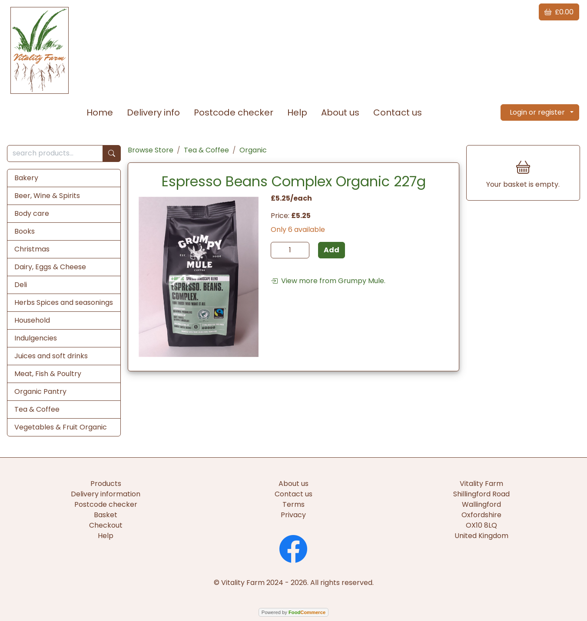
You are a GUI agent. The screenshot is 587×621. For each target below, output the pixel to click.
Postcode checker (233, 112)
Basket (105, 515)
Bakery (26, 178)
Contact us (397, 112)
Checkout (106, 525)
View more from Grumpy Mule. (328, 281)
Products (105, 484)
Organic (253, 150)
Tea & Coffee (37, 409)
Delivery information (105, 494)
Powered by (293, 612)
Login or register (537, 112)
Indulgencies (35, 338)
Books (24, 231)
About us (340, 112)
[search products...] (55, 153)
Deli (20, 285)
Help (297, 112)
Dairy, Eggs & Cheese (50, 267)
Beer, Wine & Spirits (47, 196)
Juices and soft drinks (51, 356)
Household (32, 320)
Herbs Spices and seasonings (63, 302)
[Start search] (112, 153)
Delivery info (153, 112)
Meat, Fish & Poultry (47, 374)
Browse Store (150, 150)
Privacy (293, 515)
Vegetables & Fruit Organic (60, 427)
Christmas (32, 249)
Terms (293, 504)
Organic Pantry (40, 391)
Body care (31, 213)
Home (99, 112)
